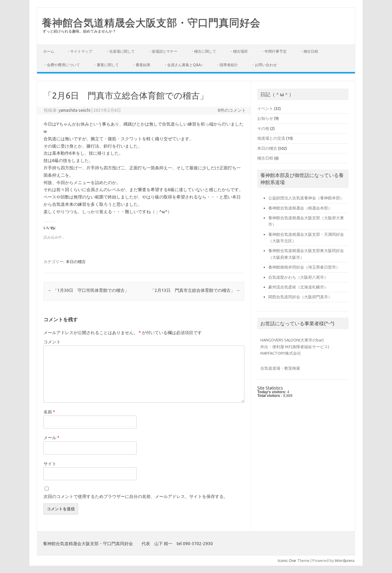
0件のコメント (232, 110)
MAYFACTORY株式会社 (280, 353)
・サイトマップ (79, 51)
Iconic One (287, 560)
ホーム (48, 51)
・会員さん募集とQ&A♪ (183, 65)
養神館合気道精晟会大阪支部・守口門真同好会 (151, 22)
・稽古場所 (238, 51)
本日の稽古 (76, 261)
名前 (49, 411)
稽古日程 (265, 158)
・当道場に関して (120, 51)
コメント (52, 341)
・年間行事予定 (274, 51)
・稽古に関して (203, 51)
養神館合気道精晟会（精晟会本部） (300, 208)
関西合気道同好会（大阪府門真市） (300, 297)
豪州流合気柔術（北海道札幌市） (298, 287)
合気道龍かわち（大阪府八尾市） (298, 277)
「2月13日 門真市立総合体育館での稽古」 (195, 290)
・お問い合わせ (264, 65)
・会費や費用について (61, 65)
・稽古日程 (309, 51)
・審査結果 (141, 65)
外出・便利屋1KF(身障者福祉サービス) (294, 347)
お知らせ (265, 118)
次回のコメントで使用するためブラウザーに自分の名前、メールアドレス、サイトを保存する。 (135, 496)
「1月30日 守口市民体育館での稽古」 (88, 290)
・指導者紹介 (227, 65)
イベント (265, 108)
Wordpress (345, 560)
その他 (263, 128)
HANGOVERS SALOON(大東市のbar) (292, 340)
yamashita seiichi (74, 110)
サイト (49, 463)
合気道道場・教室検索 (280, 368)
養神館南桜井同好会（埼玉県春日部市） (304, 267)
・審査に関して (106, 65)
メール (51, 437)
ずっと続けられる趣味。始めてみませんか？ (79, 31)
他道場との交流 (271, 138)
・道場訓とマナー (162, 51)
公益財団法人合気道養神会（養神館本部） (306, 198)
